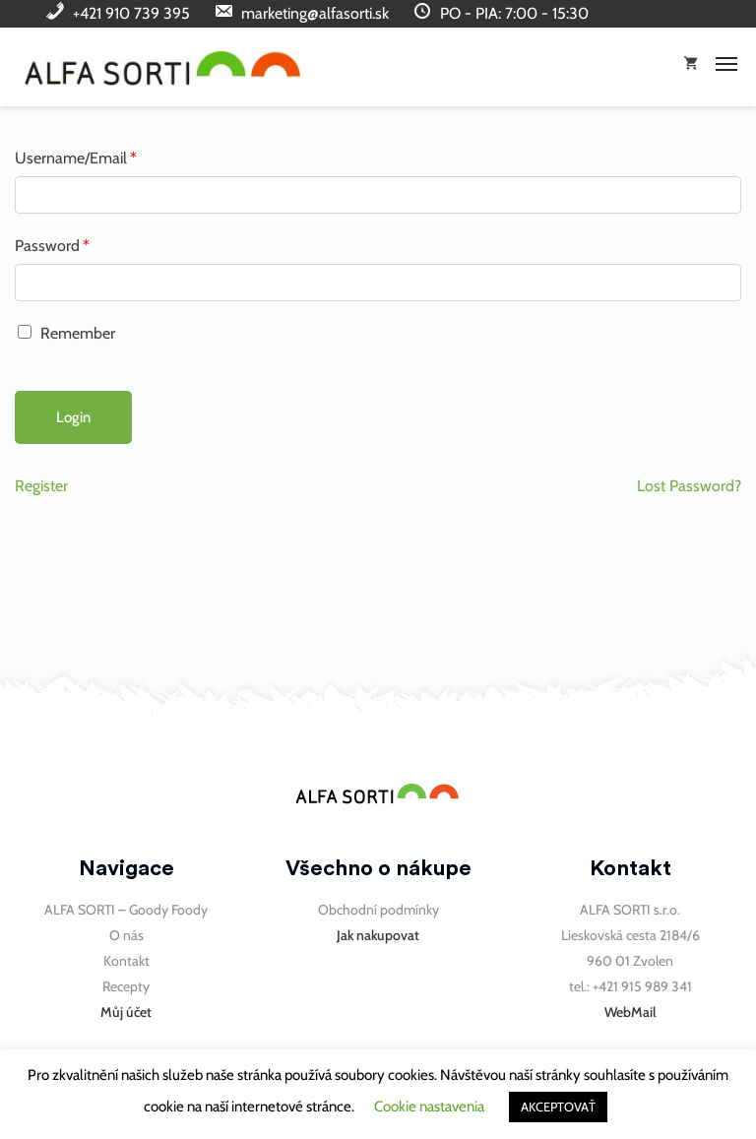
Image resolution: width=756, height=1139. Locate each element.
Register (41, 485)
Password (52, 245)
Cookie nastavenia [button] (429, 1106)
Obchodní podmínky (378, 909)
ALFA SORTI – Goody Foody (126, 909)
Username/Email (76, 158)
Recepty (126, 986)
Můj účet (126, 1012)
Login (73, 417)
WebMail (630, 1012)
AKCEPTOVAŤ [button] (558, 1106)
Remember (66, 333)
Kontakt (126, 961)
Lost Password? (689, 485)
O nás (126, 935)
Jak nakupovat (378, 935)
